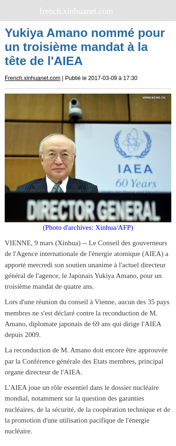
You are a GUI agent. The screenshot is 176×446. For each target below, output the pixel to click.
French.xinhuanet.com (33, 78)
